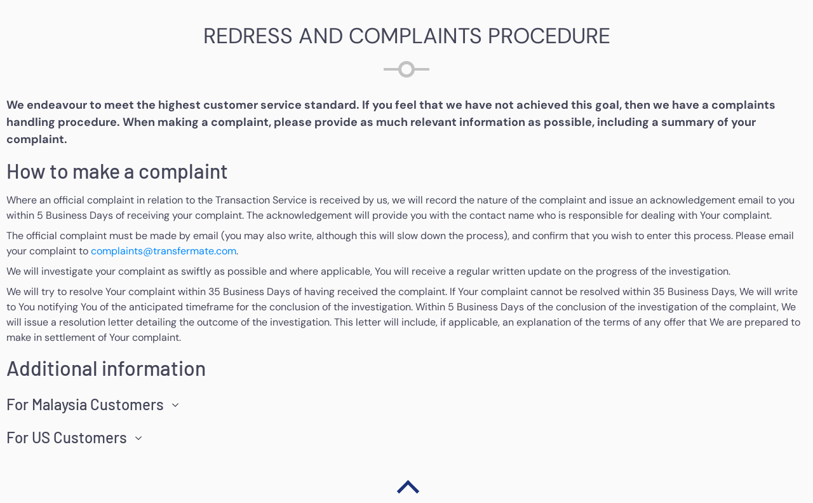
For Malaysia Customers (85, 404)
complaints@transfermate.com (163, 251)
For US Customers (66, 437)
